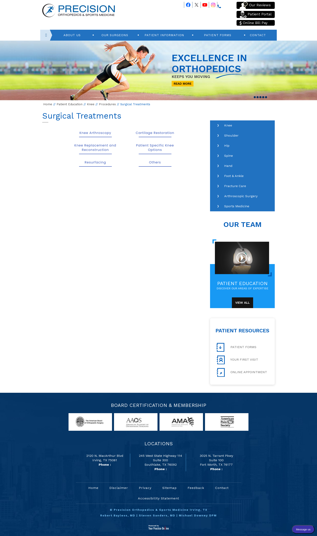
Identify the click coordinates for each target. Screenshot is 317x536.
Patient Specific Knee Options (155, 147)
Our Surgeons (114, 35)
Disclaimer (118, 488)
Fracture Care (235, 186)
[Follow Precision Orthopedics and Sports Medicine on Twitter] (195, 4)
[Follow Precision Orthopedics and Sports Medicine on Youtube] (203, 4)
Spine (228, 156)
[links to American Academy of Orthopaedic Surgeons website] (135, 422)
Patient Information (164, 35)
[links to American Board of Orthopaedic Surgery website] (90, 422)
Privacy (145, 488)
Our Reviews (255, 5)
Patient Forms (217, 35)
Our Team (242, 224)
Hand (228, 166)
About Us (72, 35)
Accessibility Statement (158, 498)
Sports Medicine (236, 206)
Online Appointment (241, 372)
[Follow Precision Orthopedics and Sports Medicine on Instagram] (211, 4)
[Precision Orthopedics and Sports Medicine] (78, 10)
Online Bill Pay (253, 23)
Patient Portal (256, 14)
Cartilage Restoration (155, 133)
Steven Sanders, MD (157, 515)
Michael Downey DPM (198, 515)
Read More (182, 83)
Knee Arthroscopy (95, 133)
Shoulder (231, 135)
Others (155, 162)
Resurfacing (95, 162)
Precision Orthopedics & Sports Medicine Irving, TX (160, 509)
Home (47, 104)
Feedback (196, 488)
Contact (258, 35)
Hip (226, 145)
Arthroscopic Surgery (241, 196)
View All (242, 302)
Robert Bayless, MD (117, 515)
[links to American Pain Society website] (226, 422)
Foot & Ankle (234, 176)
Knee (90, 104)
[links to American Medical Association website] (181, 422)
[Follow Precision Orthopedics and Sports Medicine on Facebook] (186, 4)
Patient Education (69, 104)
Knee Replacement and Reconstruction (95, 147)
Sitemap (169, 488)
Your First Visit (237, 359)
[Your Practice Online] (158, 527)
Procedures (107, 104)
